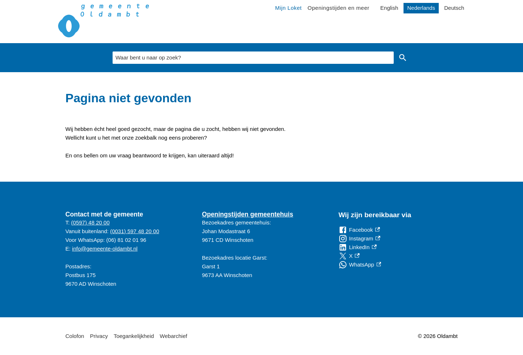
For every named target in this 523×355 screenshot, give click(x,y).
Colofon (74, 336)
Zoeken (402, 58)
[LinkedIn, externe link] (357, 247)
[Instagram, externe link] (359, 238)
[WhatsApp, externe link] (359, 264)
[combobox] (253, 57)
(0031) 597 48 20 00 (134, 231)
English (389, 8)
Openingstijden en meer (338, 8)
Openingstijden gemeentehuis (247, 214)
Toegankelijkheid (134, 336)
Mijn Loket (288, 8)
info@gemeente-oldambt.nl (104, 248)
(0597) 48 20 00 (90, 222)
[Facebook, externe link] (359, 230)
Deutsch (454, 8)
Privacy (99, 336)
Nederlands (421, 8)
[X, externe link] (349, 256)
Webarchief (173, 336)
